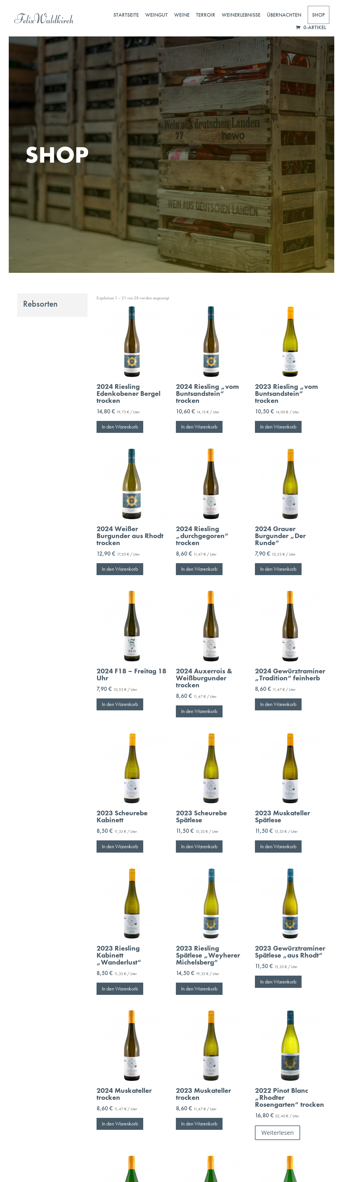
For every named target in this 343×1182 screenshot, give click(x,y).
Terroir (205, 14)
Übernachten (284, 14)
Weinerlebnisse (241, 14)
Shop (318, 14)
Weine (182, 14)
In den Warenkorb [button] (120, 426)
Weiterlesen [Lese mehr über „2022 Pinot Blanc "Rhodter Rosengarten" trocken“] (277, 1133)
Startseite (126, 14)
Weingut (156, 14)
